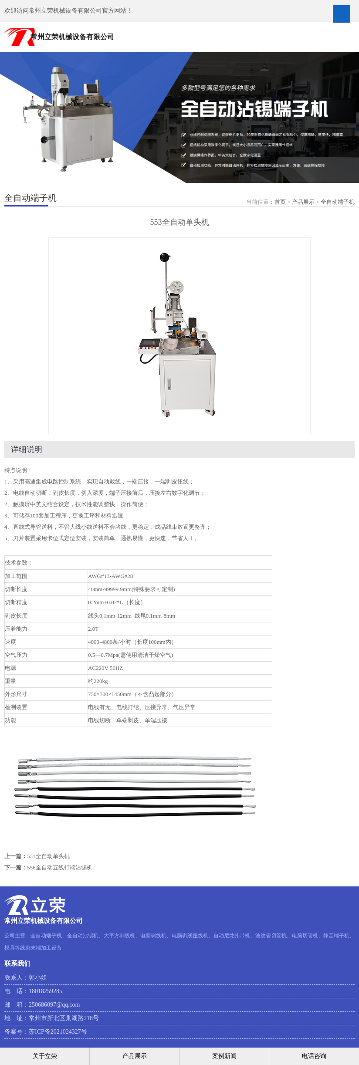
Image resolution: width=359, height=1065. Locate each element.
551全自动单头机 (48, 856)
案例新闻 (224, 1056)
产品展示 (303, 202)
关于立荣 (45, 1056)
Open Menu (341, 14)
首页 (280, 202)
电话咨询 (314, 1056)
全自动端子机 (338, 202)
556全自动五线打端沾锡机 (59, 867)
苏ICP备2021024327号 (58, 1031)
